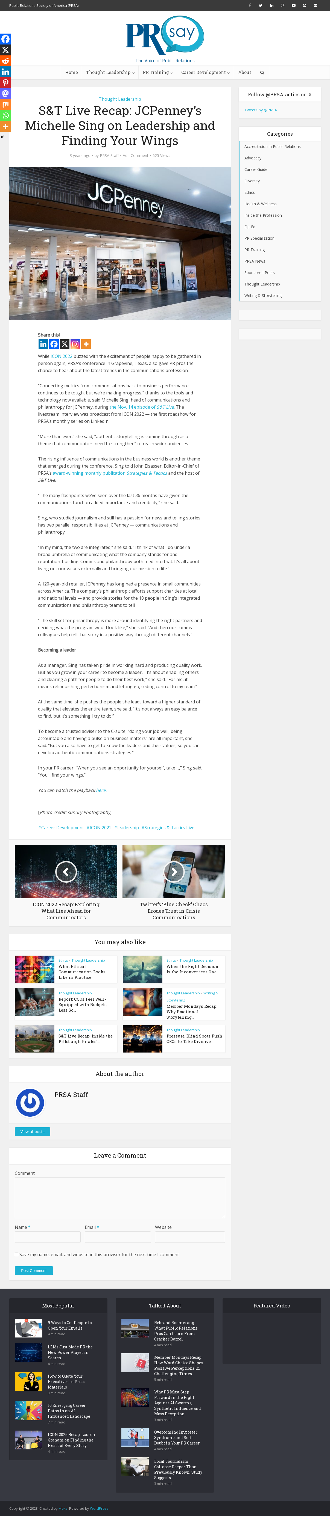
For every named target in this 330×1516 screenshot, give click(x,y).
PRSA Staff (109, 155)
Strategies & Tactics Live (169, 828)
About (244, 72)
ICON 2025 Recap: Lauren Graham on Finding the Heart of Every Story (71, 1440)
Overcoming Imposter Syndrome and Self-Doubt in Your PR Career (177, 1437)
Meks (63, 1508)
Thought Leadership (108, 72)
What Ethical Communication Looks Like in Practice (82, 972)
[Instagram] (75, 344)
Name (23, 1227)
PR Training (156, 72)
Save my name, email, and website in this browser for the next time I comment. (99, 1255)
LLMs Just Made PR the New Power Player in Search (70, 1352)
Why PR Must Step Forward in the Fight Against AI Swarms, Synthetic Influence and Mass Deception (177, 1402)
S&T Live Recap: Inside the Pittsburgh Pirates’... (86, 1038)
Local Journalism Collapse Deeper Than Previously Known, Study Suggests (178, 1469)
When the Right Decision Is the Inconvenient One (192, 969)
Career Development (203, 72)
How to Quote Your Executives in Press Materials (66, 1382)
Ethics (63, 960)
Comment (25, 1173)
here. (101, 790)
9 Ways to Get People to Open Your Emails (70, 1325)
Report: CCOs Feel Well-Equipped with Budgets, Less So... (83, 1004)
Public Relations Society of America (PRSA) (43, 5)
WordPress (99, 1508)
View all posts (33, 1131)
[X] (64, 344)
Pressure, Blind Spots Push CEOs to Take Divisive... (194, 1038)
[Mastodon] (5, 93)
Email (92, 1227)
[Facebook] (54, 344)
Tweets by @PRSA (260, 109)
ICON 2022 (61, 356)
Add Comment (135, 155)
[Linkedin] (43, 344)
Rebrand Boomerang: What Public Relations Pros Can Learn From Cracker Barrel (176, 1331)
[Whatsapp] (5, 115)
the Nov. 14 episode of (142, 407)
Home (71, 72)
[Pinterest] (5, 82)
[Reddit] (5, 60)
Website (163, 1227)
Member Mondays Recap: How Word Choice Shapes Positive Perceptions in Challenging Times (178, 1365)
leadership (128, 828)
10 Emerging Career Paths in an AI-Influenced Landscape (69, 1411)
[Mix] (5, 104)
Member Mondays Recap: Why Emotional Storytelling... (192, 1011)
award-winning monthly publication (89, 473)
